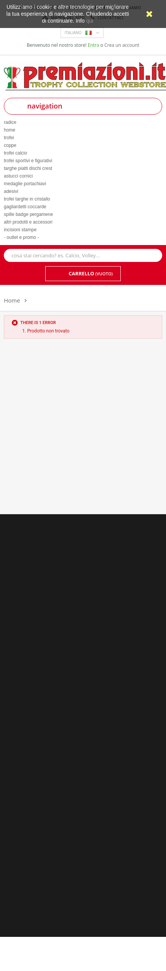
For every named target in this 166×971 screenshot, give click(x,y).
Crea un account (121, 45)
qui (90, 21)
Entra (94, 45)
